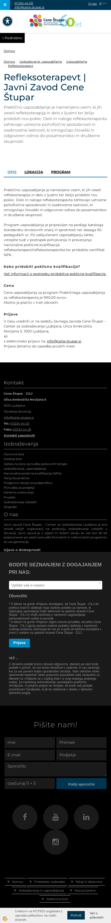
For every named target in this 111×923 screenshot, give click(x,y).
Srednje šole (13, 459)
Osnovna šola (14, 454)
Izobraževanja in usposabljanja (41, 890)
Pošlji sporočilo (81, 784)
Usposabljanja (76, 61)
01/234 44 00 (19, 423)
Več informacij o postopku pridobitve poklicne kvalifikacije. (55, 274)
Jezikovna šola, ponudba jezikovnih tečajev (36, 464)
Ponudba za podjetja (19, 487)
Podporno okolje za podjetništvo (28, 483)
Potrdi (76, 915)
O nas (92, 3)
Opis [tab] (11, 172)
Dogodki (10, 507)
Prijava (19, 642)
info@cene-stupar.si (29, 7)
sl (100, 3)
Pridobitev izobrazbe (49, 882)
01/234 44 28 (21, 429)
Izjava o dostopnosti (22, 550)
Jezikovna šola (57, 899)
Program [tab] (60, 172)
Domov (9, 51)
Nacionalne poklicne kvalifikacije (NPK (32, 473)
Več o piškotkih (97, 915)
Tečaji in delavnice (89, 882)
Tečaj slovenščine (16, 478)
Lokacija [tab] (33, 172)
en (104, 3)
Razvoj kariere (85, 890)
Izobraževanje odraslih (20, 502)
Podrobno (12, 38)
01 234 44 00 (23, 3)
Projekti (9, 497)
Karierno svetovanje (19, 492)
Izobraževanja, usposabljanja (40, 61)
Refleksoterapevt (20, 66)
